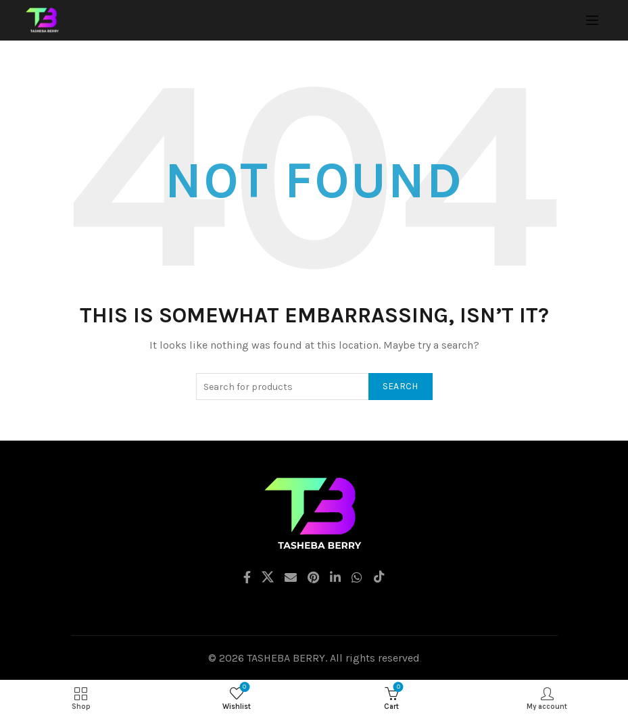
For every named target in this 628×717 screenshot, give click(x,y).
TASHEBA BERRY (286, 657)
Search (400, 386)
